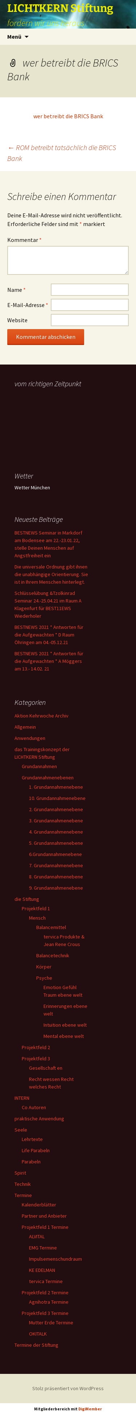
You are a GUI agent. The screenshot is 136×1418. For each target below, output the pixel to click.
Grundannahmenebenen (48, 777)
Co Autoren (34, 1107)
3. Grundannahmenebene (56, 820)
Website (17, 320)
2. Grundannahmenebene (56, 809)
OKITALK (38, 1333)
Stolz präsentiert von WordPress (68, 1388)
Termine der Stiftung (36, 1345)
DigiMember (90, 1408)
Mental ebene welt (64, 1036)
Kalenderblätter (39, 1204)
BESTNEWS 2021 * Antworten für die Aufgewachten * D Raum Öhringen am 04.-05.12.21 (49, 635)
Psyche (44, 978)
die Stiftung (27, 899)
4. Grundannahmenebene (56, 832)
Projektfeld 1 (36, 908)
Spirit (20, 1173)
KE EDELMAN (42, 1270)
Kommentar (24, 239)
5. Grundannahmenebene (56, 843)
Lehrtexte (32, 1139)
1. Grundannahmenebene (56, 787)
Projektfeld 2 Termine (45, 1292)
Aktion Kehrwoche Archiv (42, 715)
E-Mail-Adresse (27, 304)
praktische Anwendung (39, 1118)
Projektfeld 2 (36, 1047)
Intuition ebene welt (65, 1025)
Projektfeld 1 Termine (45, 1227)
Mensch (37, 918)
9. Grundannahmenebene (56, 888)
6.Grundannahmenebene (55, 854)
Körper (43, 966)
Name (16, 289)
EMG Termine (43, 1247)
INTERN (22, 1098)
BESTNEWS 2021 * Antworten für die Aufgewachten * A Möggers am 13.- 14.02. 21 (49, 661)
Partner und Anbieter (44, 1216)
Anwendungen (30, 738)
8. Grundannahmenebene (56, 876)
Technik (23, 1184)
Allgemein (25, 727)
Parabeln (31, 1161)
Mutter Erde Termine (51, 1322)
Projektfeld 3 (36, 1058)
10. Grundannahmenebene (57, 798)
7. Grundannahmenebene (56, 865)
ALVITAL (37, 1236)
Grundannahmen (39, 766)
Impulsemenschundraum (55, 1259)
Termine (23, 1195)
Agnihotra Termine (49, 1302)
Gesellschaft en (45, 1068)
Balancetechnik (52, 955)
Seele (21, 1130)
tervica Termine (46, 1281)
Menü (14, 36)
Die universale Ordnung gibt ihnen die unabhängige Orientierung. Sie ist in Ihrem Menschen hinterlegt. (51, 574)
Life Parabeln (36, 1150)
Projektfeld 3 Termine (45, 1313)
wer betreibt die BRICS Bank (68, 116)
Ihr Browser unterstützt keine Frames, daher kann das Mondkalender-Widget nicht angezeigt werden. (52, 419)
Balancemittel (51, 927)
